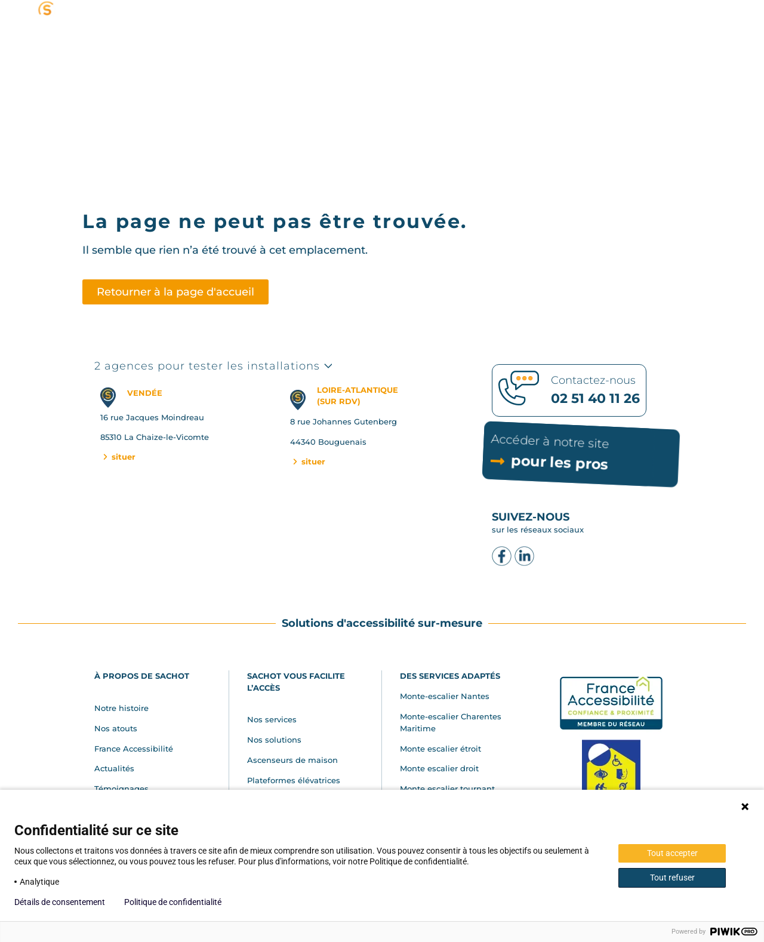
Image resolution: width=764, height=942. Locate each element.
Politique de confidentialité (172, 902)
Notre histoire (121, 708)
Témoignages (121, 788)
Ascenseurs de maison (292, 760)
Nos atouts (115, 728)
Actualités (114, 768)
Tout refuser (672, 877)
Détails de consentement (59, 902)
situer (118, 456)
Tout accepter (672, 853)
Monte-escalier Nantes (444, 696)
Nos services (272, 719)
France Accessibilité (133, 748)
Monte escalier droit (439, 768)
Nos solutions (274, 739)
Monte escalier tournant (447, 788)
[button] (597, 49)
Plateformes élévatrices (293, 780)
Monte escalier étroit (440, 748)
